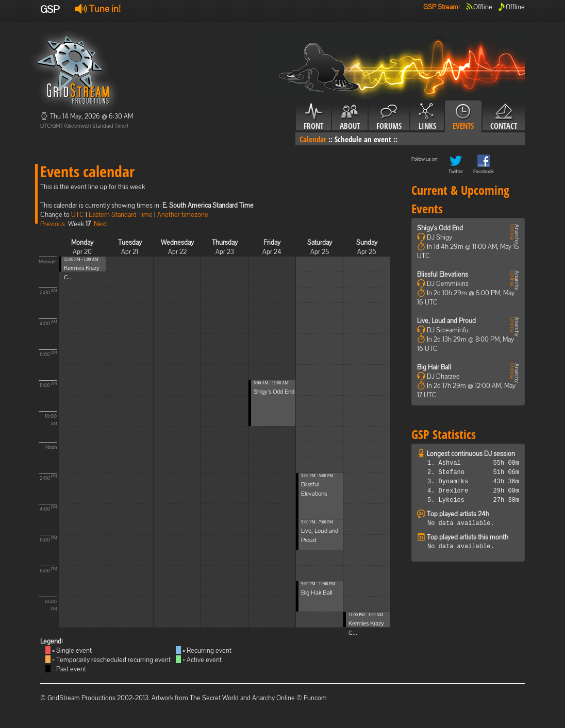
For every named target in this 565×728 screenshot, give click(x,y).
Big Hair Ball (316, 592)
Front (313, 117)
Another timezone (182, 214)
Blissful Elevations (442, 274)
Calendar (313, 139)
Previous (52, 223)
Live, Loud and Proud (446, 320)
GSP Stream (440, 7)
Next (100, 223)
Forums (389, 117)
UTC (77, 214)
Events (463, 117)
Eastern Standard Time (121, 214)
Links (427, 117)
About (350, 117)
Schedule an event (363, 139)
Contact (503, 117)
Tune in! (98, 8)
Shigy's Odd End (274, 391)
